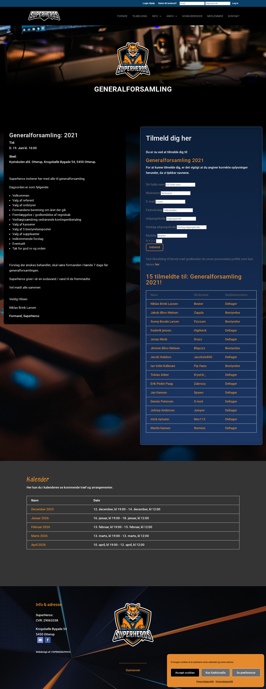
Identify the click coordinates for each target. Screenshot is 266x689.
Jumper (199, 410)
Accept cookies (185, 672)
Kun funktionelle (216, 672)
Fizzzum (200, 321)
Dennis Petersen (162, 401)
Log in (235, 3)
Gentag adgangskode (161, 227)
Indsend (154, 247)
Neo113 (199, 419)
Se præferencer (246, 672)
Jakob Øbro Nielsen (164, 312)
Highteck (200, 330)
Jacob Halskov (161, 357)
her (157, 264)
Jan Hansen (159, 392)
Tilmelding (139, 16)
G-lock (198, 401)
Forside (122, 16)
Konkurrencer (192, 16)
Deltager (231, 304)
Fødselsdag (154, 210)
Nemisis (199, 428)
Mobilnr (151, 235)
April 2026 (38, 545)
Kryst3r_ (200, 375)
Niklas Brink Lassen (164, 304)
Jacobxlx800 (203, 357)
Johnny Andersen (163, 410)
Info (155, 16)
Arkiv (170, 16)
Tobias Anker (160, 375)
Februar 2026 (40, 527)
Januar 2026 (40, 518)
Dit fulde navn (155, 184)
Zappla (199, 312)
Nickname (153, 193)
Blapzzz (199, 348)
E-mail (150, 201)
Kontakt (233, 16)
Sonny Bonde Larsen (165, 321)
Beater (198, 304)
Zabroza (200, 383)
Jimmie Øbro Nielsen (165, 348)
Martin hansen (160, 428)
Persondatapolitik (205, 681)
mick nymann (160, 419)
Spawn (198, 392)
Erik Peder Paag (162, 383)
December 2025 (42, 509)
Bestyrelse (232, 312)
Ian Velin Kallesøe (163, 366)
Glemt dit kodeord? (167, 3)
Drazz (198, 339)
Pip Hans (200, 366)
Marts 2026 (39, 536)
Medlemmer (215, 16)
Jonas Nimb (159, 339)
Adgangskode (156, 218)
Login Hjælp (149, 3)
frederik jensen (161, 330)
